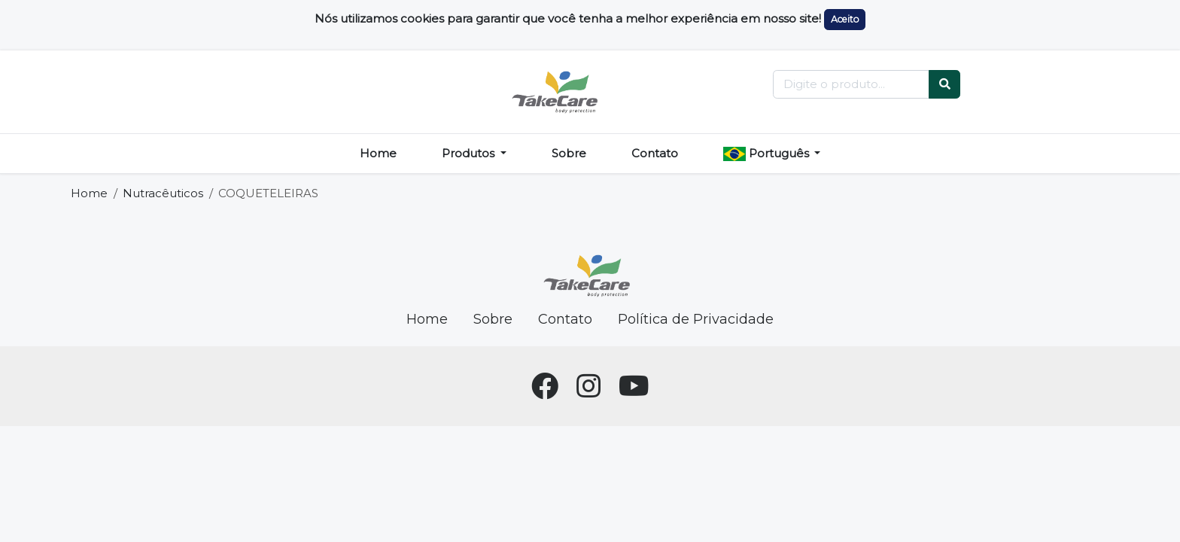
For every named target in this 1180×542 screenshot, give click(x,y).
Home (378, 153)
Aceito (845, 19)
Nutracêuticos (163, 193)
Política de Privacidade (696, 319)
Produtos (469, 153)
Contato (654, 153)
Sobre (569, 153)
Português (767, 153)
